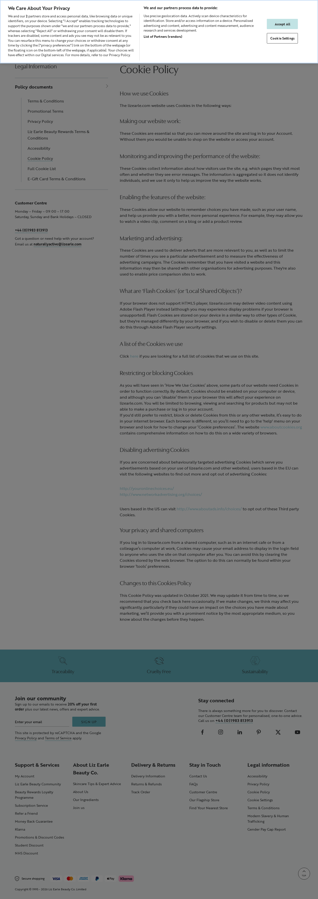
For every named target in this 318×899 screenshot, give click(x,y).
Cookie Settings (282, 38)
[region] (159, 31)
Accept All (282, 24)
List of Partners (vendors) (163, 36)
